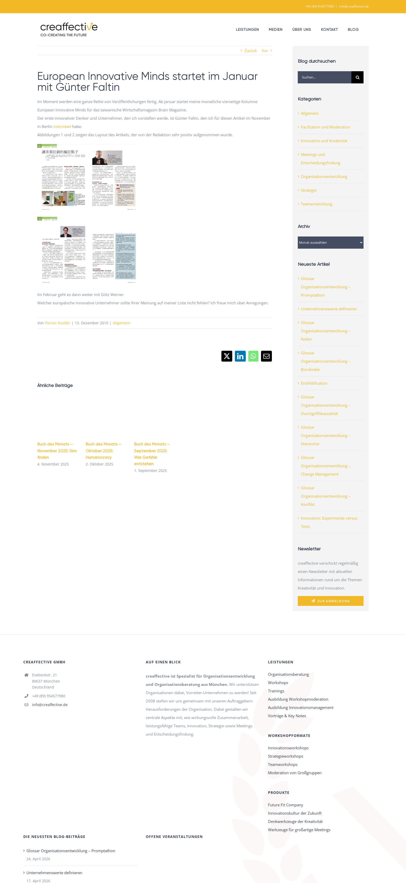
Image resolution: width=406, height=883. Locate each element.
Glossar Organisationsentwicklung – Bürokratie (325, 361)
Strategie (308, 190)
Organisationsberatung (288, 674)
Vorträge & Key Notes (287, 715)
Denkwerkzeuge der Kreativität (295, 821)
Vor (265, 50)
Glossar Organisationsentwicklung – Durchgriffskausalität (325, 405)
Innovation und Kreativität (324, 140)
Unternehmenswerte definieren (329, 308)
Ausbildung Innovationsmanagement (301, 707)
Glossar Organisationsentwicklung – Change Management (325, 466)
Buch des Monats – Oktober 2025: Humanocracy (103, 451)
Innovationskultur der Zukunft (295, 813)
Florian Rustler (57, 322)
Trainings (276, 690)
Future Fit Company (285, 804)
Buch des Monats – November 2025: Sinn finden (57, 451)
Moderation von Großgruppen (295, 772)
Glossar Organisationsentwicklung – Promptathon (325, 287)
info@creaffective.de (354, 6)
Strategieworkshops (285, 756)
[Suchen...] (324, 77)
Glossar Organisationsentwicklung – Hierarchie (325, 435)
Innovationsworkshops (288, 747)
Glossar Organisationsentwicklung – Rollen (325, 331)
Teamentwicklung (316, 203)
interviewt (62, 126)
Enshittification (314, 383)
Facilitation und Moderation (325, 127)
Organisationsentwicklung (324, 176)
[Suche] (357, 77)
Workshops (278, 682)
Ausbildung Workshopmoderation (298, 699)
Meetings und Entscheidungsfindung (320, 158)
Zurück (250, 50)
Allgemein (121, 322)
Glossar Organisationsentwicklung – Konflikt (325, 496)
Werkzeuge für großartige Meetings (299, 829)
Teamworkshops (283, 764)
